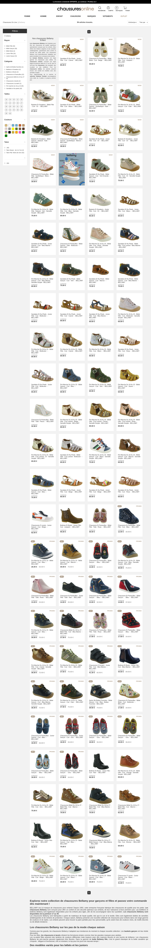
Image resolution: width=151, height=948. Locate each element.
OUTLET (124, 16)
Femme (27, 16)
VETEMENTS (108, 16)
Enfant (59, 16)
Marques (91, 16)
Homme (43, 16)
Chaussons (75, 16)
